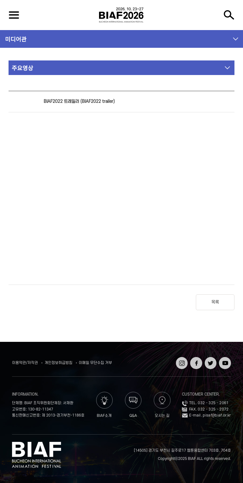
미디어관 (16, 39)
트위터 (210, 359)
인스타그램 (181, 361)
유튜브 (224, 359)
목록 (215, 302)
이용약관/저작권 (25, 363)
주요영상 (22, 68)
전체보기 (14, 15)
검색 (229, 15)
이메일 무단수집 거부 (95, 363)
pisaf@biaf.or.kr (217, 415)
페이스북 (195, 361)
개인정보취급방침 (58, 363)
